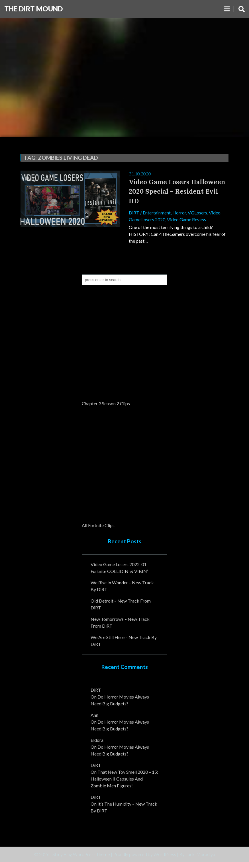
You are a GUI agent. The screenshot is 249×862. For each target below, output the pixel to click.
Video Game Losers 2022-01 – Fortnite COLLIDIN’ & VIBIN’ (120, 568)
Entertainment (157, 212)
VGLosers (197, 212)
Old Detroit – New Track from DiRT (121, 604)
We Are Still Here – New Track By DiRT (124, 640)
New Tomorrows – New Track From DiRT (120, 622)
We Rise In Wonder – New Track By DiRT (122, 586)
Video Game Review (186, 219)
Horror (179, 212)
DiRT (134, 212)
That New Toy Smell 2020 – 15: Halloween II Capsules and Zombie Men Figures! (124, 778)
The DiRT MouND (33, 9)
